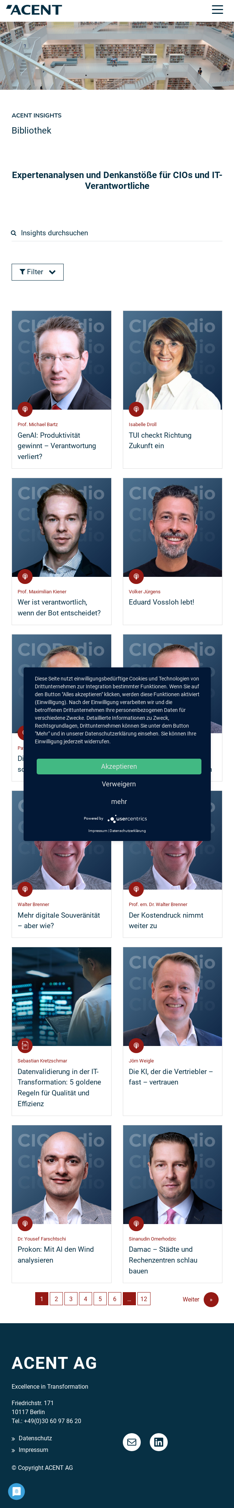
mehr (119, 801)
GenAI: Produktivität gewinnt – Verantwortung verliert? (57, 446)
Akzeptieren (119, 766)
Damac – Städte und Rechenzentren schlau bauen (163, 1260)
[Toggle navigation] (217, 9)
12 (143, 1299)
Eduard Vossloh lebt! (161, 602)
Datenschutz (35, 1438)
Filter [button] (37, 271)
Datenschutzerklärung (128, 831)
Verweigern (119, 784)
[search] (119, 233)
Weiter (201, 1299)
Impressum (33, 1449)
